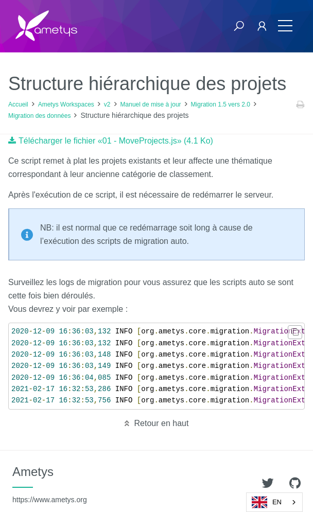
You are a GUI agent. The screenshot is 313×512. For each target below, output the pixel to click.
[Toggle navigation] (285, 26)
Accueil (18, 104)
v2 (107, 104)
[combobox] (274, 502)
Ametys (49, 484)
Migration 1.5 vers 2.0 (220, 104)
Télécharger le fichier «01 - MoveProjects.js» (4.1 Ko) (116, 140)
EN (267, 502)
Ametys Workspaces (66, 104)
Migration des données (39, 115)
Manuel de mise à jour (150, 104)
